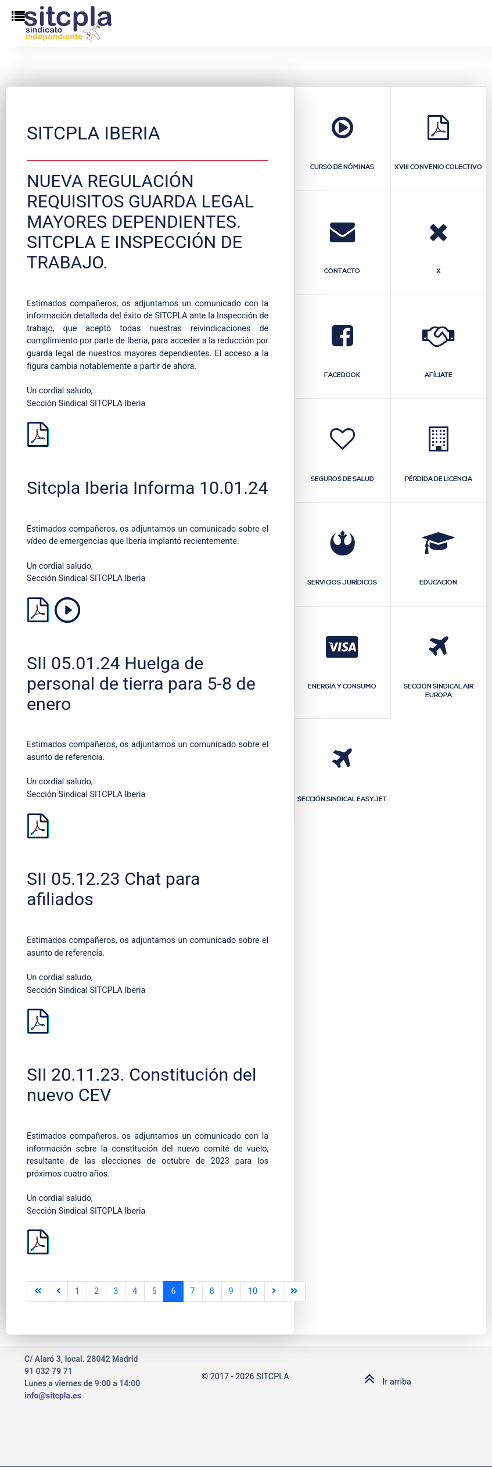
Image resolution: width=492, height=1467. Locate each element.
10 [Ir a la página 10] (252, 1291)
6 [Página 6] (173, 1291)
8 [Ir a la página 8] (212, 1291)
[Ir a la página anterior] (58, 1291)
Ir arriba (385, 1382)
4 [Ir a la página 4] (134, 1291)
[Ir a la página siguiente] (273, 1291)
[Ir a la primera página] (38, 1291)
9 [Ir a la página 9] (231, 1291)
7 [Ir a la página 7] (193, 1291)
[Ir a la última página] (294, 1291)
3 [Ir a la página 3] (115, 1291)
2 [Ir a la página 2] (96, 1291)
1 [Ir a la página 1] (77, 1291)
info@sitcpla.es (52, 1395)
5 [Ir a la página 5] (154, 1291)
